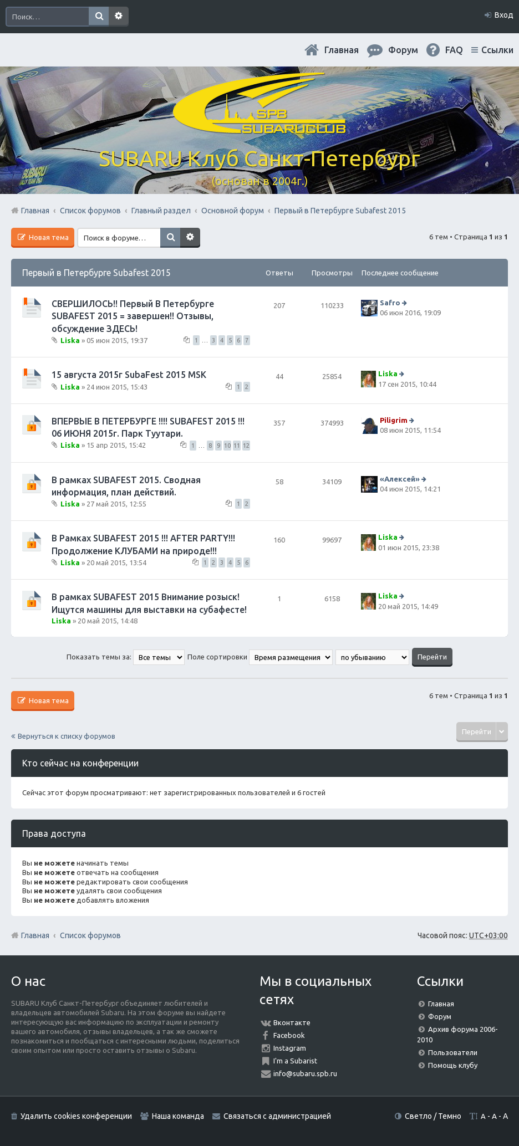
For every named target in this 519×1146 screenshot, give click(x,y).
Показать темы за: (126, 657)
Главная (341, 50)
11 (236, 445)
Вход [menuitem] (504, 15)
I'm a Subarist (295, 1061)
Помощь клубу (452, 1065)
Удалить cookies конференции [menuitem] (76, 1116)
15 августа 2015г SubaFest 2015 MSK (129, 375)
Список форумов (90, 935)
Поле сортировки (260, 657)
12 (246, 445)
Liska (70, 340)
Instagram (289, 1048)
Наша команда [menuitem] (178, 1116)
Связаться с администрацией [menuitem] (277, 1116)
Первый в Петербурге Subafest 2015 (96, 273)
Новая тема (48, 237)
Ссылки (497, 50)
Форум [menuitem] (403, 50)
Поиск (99, 17)
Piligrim (394, 420)
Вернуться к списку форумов (66, 736)
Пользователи (452, 1052)
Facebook (289, 1035)
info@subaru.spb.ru (305, 1073)
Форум (439, 1016)
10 (227, 445)
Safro (390, 302)
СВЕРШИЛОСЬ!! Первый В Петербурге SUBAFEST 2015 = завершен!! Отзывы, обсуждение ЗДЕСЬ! (133, 316)
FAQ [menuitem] (454, 50)
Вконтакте (292, 1022)
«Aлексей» (400, 479)
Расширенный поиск (119, 17)
